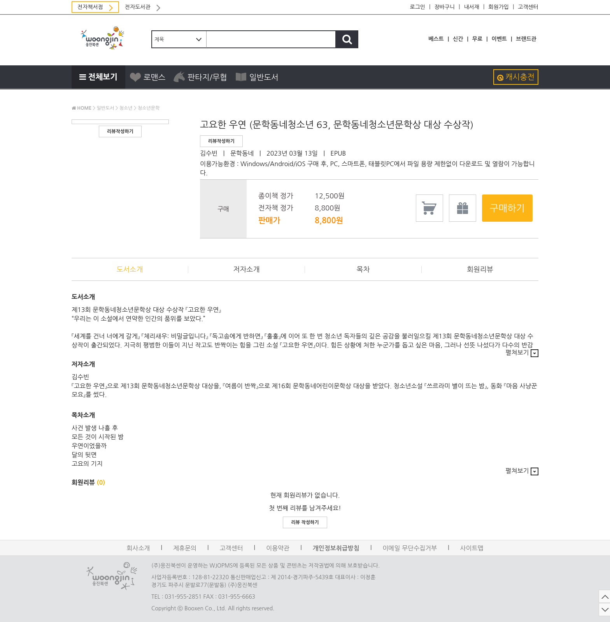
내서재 (471, 7)
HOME (81, 108)
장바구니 (444, 7)
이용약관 (277, 548)
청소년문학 (149, 108)
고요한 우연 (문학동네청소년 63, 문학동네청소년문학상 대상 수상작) (336, 124)
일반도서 (257, 77)
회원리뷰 (480, 269)
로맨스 (147, 77)
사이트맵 (472, 548)
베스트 (435, 39)
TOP (544, 596)
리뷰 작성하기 (305, 522)
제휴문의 (184, 548)
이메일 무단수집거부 (409, 548)
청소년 (126, 108)
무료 (477, 39)
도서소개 (130, 269)
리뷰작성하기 (120, 131)
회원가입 (498, 7)
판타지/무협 (200, 77)
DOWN (544, 609)
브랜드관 (526, 39)
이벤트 (499, 39)
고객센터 (528, 7)
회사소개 (138, 548)
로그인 (417, 7)
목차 (363, 269)
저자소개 (246, 269)
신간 (458, 39)
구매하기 (507, 208)
